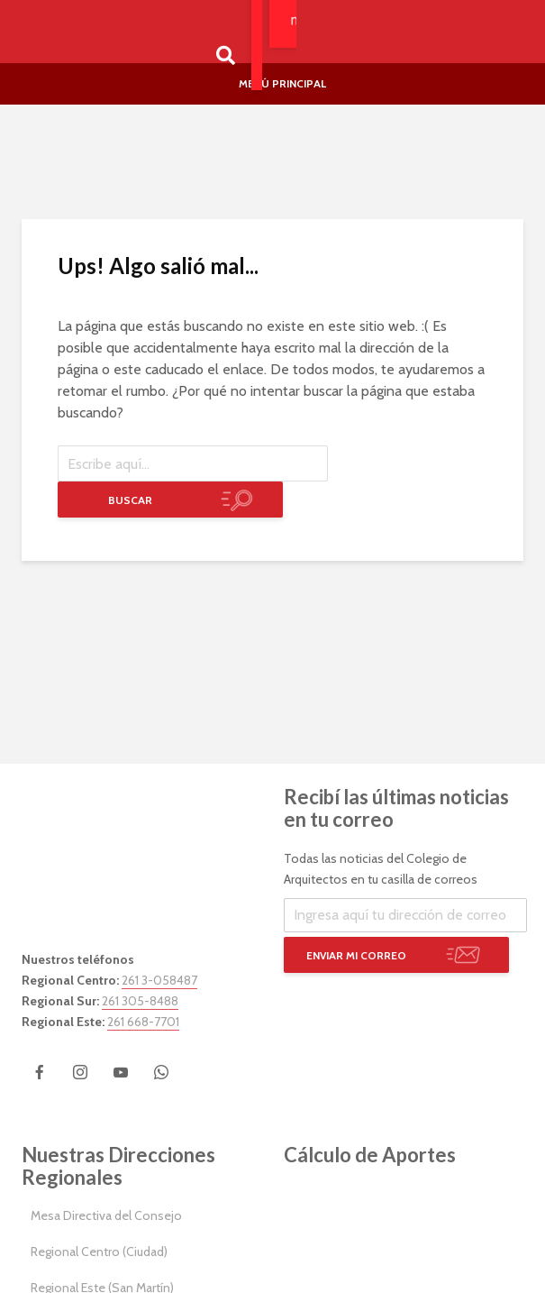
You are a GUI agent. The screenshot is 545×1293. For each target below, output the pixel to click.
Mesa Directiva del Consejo (106, 1215)
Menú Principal (282, 83)
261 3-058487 (159, 980)
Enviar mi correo (356, 955)
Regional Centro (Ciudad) (99, 1251)
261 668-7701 (143, 1021)
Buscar (130, 500)
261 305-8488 (140, 1001)
